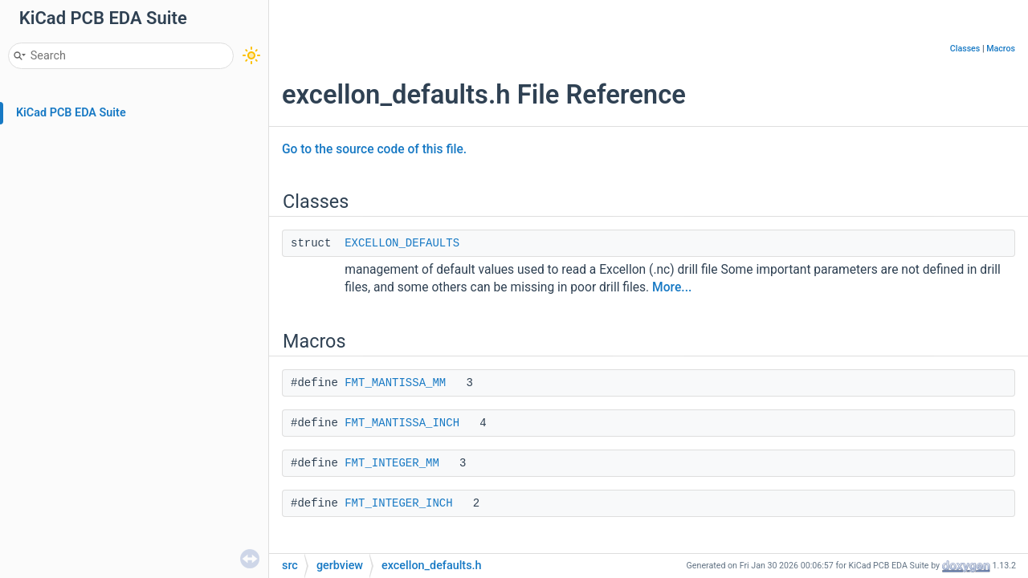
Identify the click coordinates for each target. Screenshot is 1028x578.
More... (671, 287)
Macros (1000, 48)
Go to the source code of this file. (374, 149)
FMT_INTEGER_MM (392, 463)
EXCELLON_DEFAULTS (402, 243)
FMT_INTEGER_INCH (398, 503)
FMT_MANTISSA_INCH (402, 423)
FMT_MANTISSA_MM (395, 383)
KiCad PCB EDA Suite (71, 113)
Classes (965, 48)
